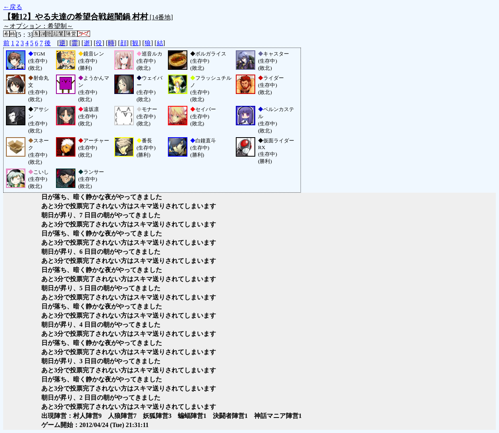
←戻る (12, 7)
